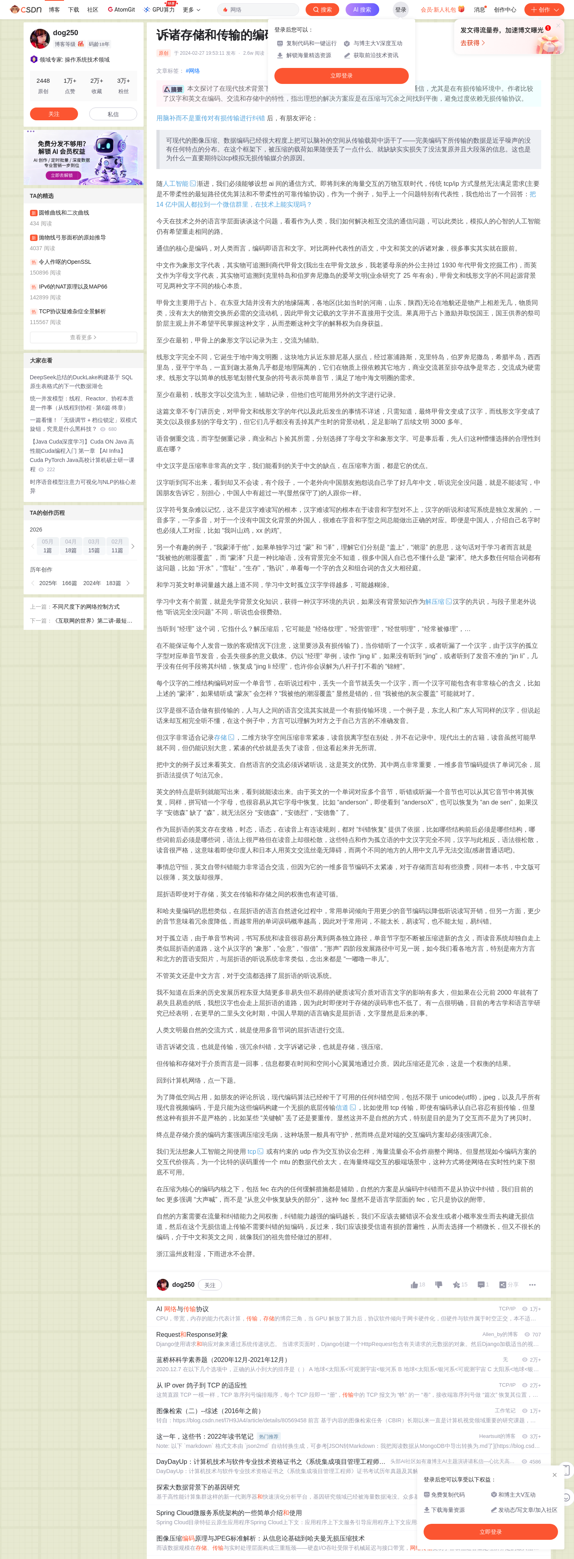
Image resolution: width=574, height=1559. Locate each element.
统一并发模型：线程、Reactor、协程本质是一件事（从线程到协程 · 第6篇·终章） (82, 403)
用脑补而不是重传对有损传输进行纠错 (210, 118)
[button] (33, 546)
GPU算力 (160, 7)
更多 (191, 9)
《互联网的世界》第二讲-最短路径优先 (92, 621)
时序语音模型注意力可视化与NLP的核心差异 (83, 486)
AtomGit (120, 9)
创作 (544, 9)
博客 (54, 9)
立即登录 (341, 76)
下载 (73, 9)
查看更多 (83, 337)
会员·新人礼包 (443, 9)
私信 (113, 114)
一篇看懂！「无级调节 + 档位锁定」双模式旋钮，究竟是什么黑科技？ (83, 424)
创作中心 (505, 9)
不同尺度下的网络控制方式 (86, 606)
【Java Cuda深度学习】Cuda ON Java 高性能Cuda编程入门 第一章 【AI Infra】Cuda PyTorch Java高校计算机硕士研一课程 (82, 455)
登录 (400, 9)
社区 (92, 9)
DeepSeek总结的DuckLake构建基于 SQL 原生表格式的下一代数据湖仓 (81, 382)
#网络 (193, 71)
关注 (210, 1285)
